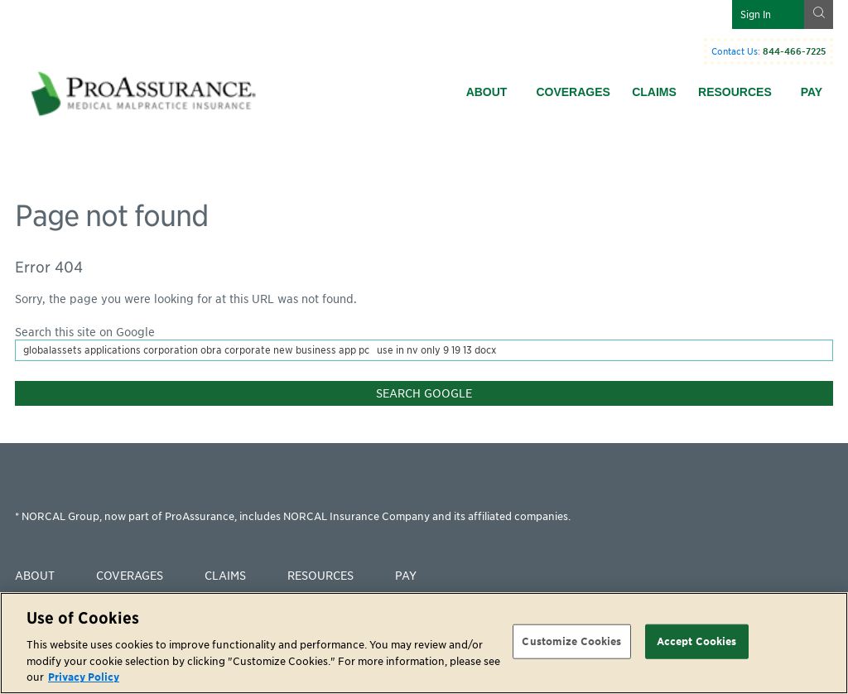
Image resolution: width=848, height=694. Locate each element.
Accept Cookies (697, 641)
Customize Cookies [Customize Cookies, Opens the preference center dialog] (571, 641)
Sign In (755, 14)
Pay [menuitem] (811, 92)
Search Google (424, 393)
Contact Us (734, 51)
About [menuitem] (487, 92)
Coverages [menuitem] (573, 92)
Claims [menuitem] (654, 92)
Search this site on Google (85, 332)
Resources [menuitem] (735, 92)
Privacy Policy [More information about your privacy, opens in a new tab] (83, 677)
